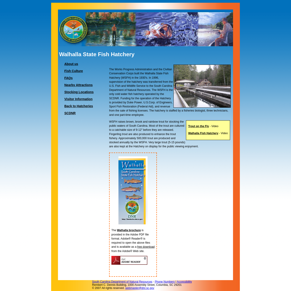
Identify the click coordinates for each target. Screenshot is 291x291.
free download (146, 246)
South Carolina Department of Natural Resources (122, 281)
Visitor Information (78, 99)
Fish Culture (73, 71)
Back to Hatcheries (78, 106)
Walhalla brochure (129, 230)
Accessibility (184, 281)
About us (71, 64)
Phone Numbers (165, 281)
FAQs (68, 78)
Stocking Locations (79, 92)
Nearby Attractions (78, 85)
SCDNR (70, 113)
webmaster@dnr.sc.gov (139, 288)
